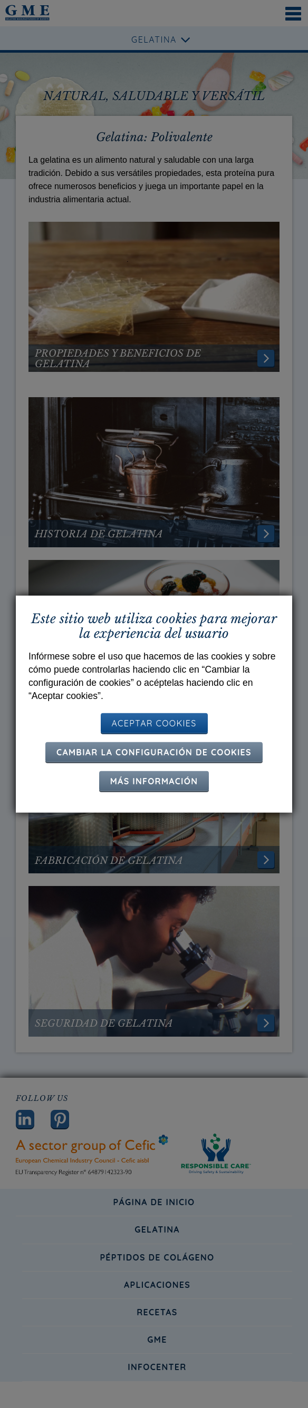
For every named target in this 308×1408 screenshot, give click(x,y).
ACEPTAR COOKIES (154, 723)
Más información (154, 781)
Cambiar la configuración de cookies (154, 752)
